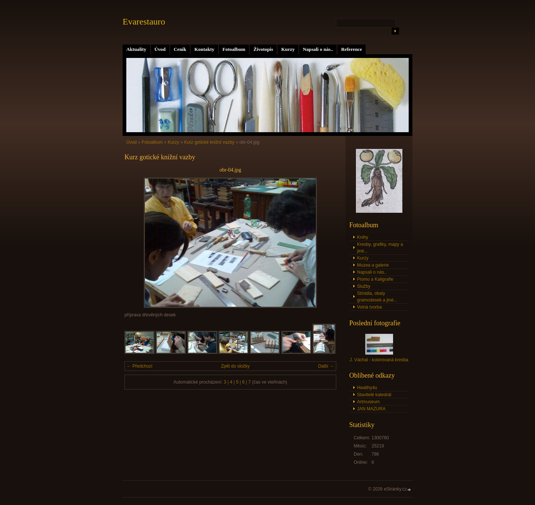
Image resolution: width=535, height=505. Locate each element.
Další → (326, 366)
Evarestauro (144, 21)
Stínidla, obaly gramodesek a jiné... (377, 297)
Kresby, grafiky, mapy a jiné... (380, 248)
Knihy (362, 237)
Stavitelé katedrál (374, 394)
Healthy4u (367, 387)
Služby (363, 286)
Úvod (160, 49)
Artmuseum (368, 401)
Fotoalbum (234, 49)
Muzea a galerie (373, 265)
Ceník (180, 49)
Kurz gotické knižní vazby (209, 142)
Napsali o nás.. (318, 49)
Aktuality (136, 49)
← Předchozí (139, 366)
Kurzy (288, 49)
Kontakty (204, 49)
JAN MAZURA (371, 408)
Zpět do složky (235, 366)
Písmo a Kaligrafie (375, 279)
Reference (351, 49)
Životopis (263, 49)
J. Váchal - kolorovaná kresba (379, 359)
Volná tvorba (369, 307)
